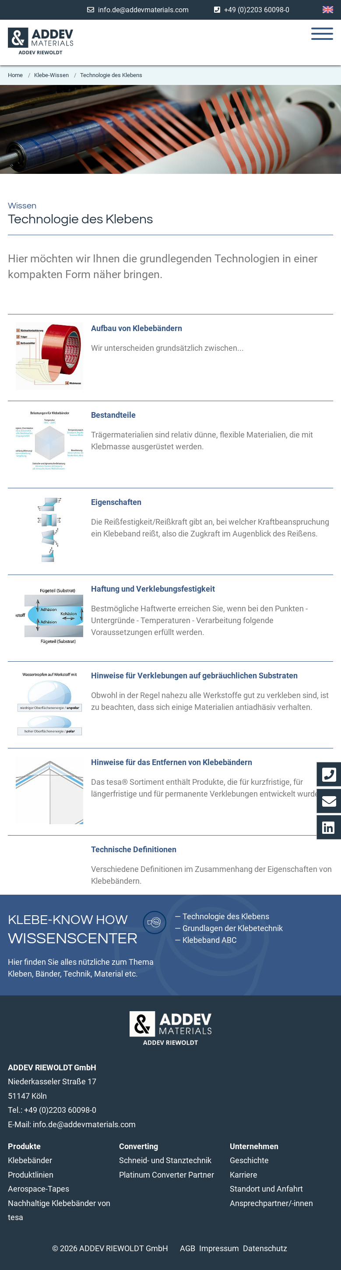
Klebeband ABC (210, 940)
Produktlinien (30, 1174)
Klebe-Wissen (52, 75)
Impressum (219, 1248)
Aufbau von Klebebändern (136, 328)
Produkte (24, 1146)
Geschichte (249, 1160)
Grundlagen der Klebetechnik (233, 928)
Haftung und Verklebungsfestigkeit (153, 588)
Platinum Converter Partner (166, 1174)
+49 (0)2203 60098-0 (256, 10)
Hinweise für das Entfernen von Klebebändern (171, 762)
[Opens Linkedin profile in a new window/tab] (328, 827)
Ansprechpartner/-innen (271, 1203)
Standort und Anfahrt (266, 1188)
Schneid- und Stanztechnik (165, 1160)
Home (16, 75)
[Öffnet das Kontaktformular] (328, 801)
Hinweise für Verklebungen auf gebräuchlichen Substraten (194, 675)
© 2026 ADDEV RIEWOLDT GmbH (110, 1248)
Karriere (243, 1174)
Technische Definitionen (133, 849)
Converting (138, 1146)
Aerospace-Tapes (38, 1188)
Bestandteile (113, 415)
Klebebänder (30, 1160)
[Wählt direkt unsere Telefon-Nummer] (328, 774)
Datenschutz (265, 1248)
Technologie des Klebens (111, 75)
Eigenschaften (116, 502)
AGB (187, 1248)
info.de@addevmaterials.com (143, 10)
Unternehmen (254, 1146)
